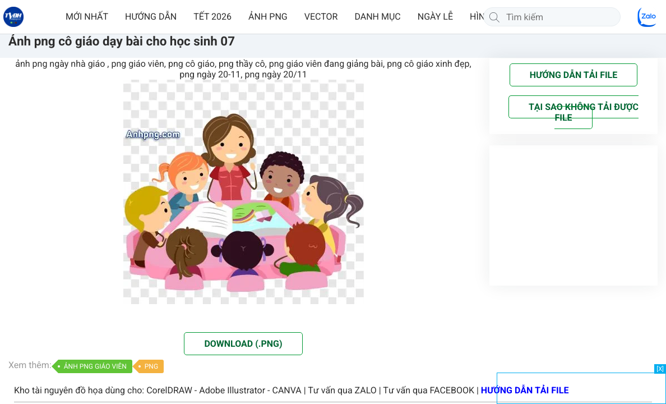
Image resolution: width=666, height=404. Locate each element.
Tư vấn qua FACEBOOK (428, 390)
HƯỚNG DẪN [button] (151, 16)
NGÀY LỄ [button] (435, 16)
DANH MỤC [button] (377, 16)
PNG (151, 366)
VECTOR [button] (321, 16)
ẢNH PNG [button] (268, 16)
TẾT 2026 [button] (212, 16)
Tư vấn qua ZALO (342, 390)
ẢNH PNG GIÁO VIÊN (95, 366)
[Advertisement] (581, 387)
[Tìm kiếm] (494, 16)
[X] (660, 369)
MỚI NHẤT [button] (87, 16)
